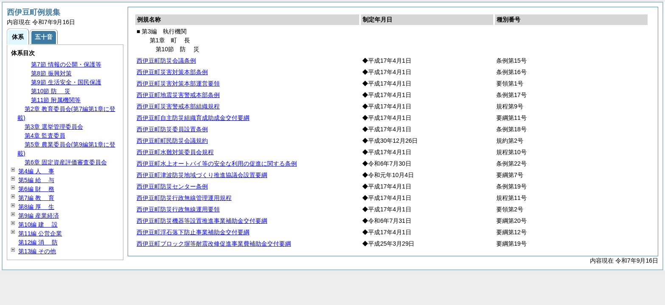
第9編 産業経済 (38, 215)
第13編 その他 (37, 251)
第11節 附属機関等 (56, 100)
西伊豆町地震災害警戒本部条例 (178, 95)
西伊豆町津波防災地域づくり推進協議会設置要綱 (202, 175)
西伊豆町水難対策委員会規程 (175, 152)
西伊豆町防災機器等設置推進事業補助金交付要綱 (202, 220)
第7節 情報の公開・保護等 (66, 64)
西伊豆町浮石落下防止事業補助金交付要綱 (193, 232)
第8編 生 (36, 206)
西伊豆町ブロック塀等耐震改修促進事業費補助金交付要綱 (214, 243)
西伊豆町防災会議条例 (166, 60)
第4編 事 (36, 171)
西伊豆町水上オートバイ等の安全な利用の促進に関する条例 (217, 163)
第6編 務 (36, 189)
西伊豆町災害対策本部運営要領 (178, 83)
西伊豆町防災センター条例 (172, 186)
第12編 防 (38, 242)
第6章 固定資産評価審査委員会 (66, 162)
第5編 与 (36, 180)
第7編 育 (36, 197)
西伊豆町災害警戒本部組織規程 (178, 106)
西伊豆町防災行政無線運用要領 (178, 209)
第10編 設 (38, 224)
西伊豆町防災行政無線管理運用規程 (184, 197)
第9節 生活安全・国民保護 (66, 82)
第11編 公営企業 (40, 233)
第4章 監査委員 (45, 135)
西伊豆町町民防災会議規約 (172, 140)
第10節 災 (50, 91)
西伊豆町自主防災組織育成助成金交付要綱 (193, 117)
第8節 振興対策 (51, 73)
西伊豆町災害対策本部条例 (172, 72)
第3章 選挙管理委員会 (54, 126)
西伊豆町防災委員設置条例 (172, 129)
